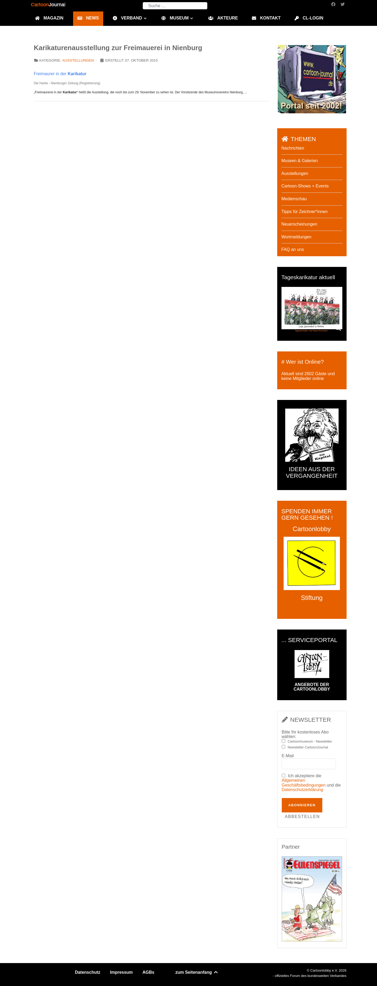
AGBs (148, 972)
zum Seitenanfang (196, 972)
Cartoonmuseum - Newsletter (310, 741)
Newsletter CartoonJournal (308, 747)
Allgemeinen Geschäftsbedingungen (304, 782)
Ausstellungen (78, 60)
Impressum (121, 972)
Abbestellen (302, 816)
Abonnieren (302, 805)
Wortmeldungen (296, 237)
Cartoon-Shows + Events (305, 186)
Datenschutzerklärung (302, 789)
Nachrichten (292, 148)
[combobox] (175, 5)
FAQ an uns (292, 249)
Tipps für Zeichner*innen (304, 211)
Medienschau (294, 199)
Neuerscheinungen (299, 224)
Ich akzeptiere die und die (311, 782)
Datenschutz (87, 972)
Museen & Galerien (299, 160)
